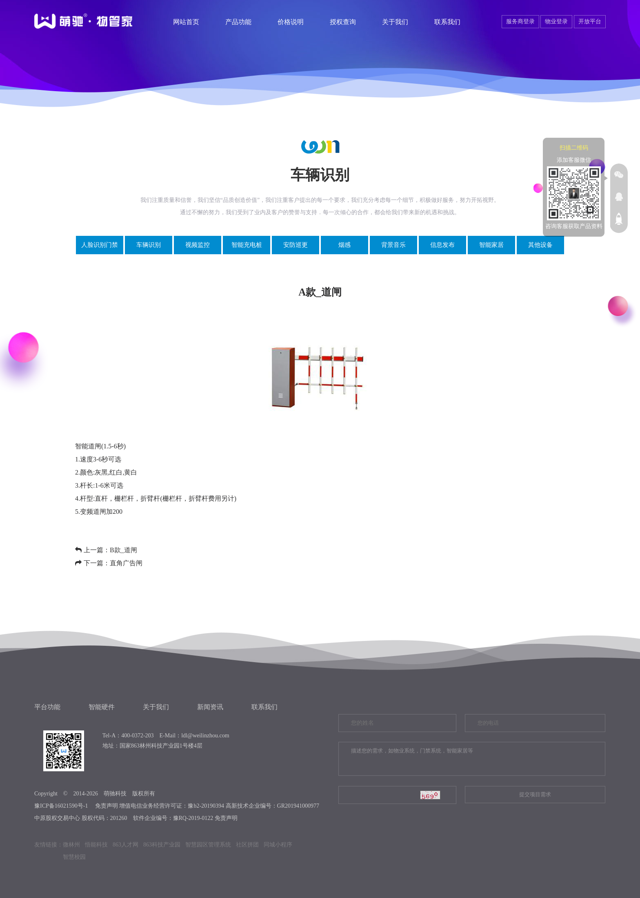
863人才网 (125, 845)
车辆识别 (148, 245)
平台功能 (47, 706)
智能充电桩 (246, 245)
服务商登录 (520, 21)
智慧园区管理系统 (208, 845)
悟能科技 (96, 845)
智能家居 (491, 245)
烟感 (344, 245)
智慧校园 (74, 857)
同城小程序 (278, 845)
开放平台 (589, 21)
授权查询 (343, 21)
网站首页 (186, 21)
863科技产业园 (161, 845)
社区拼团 (247, 845)
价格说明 (291, 21)
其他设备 (540, 245)
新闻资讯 (210, 706)
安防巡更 (295, 245)
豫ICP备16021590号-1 (61, 806)
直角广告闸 (126, 563)
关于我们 (395, 21)
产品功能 (238, 21)
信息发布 (442, 245)
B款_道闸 (123, 549)
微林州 (71, 845)
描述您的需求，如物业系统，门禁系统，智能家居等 (471, 759)
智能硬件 (102, 706)
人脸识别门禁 (99, 245)
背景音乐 (393, 245)
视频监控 (197, 245)
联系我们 (447, 21)
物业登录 (556, 21)
